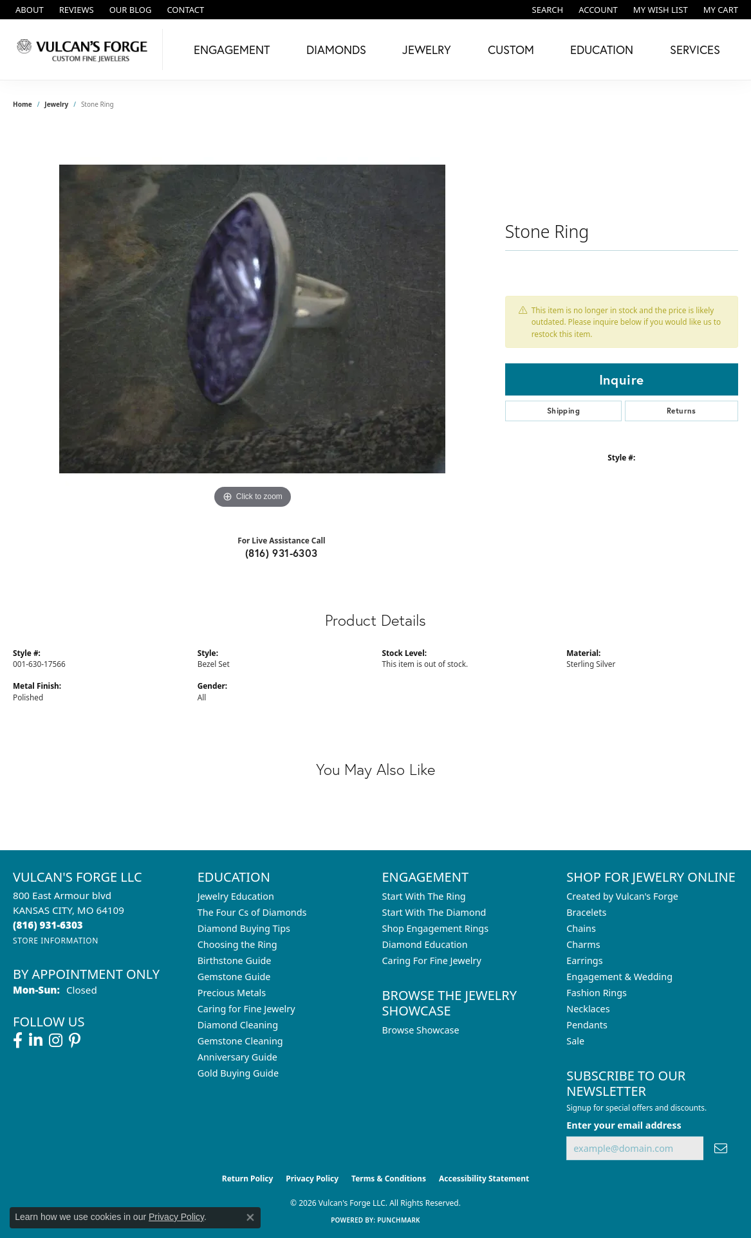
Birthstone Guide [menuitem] (235, 960)
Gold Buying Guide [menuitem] (238, 1073)
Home (22, 104)
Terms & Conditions (388, 1178)
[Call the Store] (48, 924)
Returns (681, 410)
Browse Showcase (420, 1030)
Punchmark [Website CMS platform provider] (398, 1219)
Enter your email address (623, 1125)
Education (601, 49)
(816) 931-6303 (281, 553)
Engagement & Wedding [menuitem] (619, 976)
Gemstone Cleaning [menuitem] (240, 1041)
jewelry (56, 104)
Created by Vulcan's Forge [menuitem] (622, 896)
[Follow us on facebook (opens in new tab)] (18, 1040)
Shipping (563, 410)
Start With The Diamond (434, 912)
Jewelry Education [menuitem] (236, 896)
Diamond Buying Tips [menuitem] (244, 928)
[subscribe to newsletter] (720, 1148)
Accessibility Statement (484, 1178)
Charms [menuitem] (583, 944)
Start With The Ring (424, 896)
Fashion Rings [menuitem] (596, 993)
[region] (252, 319)
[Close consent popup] (250, 1217)
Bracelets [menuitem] (586, 912)
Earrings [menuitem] (584, 960)
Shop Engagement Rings (435, 928)
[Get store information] (55, 940)
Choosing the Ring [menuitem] (237, 944)
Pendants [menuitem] (586, 1025)
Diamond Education (425, 944)
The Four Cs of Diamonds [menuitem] (252, 912)
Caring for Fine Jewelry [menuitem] (246, 1009)
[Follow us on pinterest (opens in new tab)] (74, 1040)
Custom (511, 49)
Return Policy (248, 1178)
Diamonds (336, 49)
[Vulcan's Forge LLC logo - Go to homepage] (84, 49)
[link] (28, 9)
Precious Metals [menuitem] (232, 993)
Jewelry (426, 49)
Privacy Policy (312, 1178)
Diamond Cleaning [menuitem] (238, 1025)
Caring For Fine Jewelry (431, 960)
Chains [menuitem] (581, 928)
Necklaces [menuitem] (587, 1009)
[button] (547, 9)
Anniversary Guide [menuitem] (237, 1057)
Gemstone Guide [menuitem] (234, 976)
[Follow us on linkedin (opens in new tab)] (35, 1040)
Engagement (232, 49)
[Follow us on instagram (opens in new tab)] (55, 1040)
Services (695, 49)
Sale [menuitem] (575, 1041)
